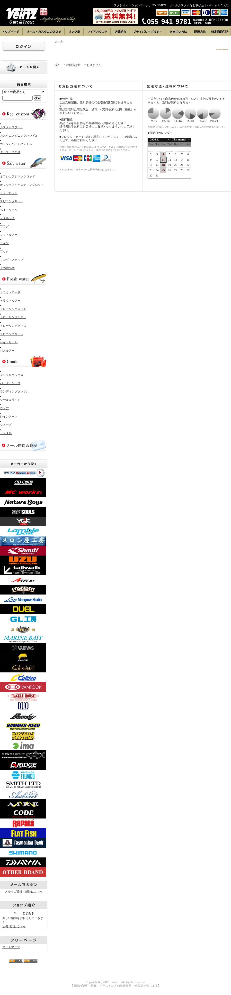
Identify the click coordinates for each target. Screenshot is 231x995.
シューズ (6, 425)
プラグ (4, 226)
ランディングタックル (14, 391)
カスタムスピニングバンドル (19, 135)
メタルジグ (7, 218)
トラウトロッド (10, 292)
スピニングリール (11, 201)
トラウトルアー (10, 300)
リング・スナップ (11, 259)
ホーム (58, 41)
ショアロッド (9, 193)
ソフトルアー (9, 234)
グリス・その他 (10, 152)
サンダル (6, 433)
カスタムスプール (11, 127)
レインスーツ (9, 416)
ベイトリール (9, 210)
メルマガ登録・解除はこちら (24, 891)
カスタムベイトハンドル (16, 144)
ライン (4, 243)
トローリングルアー (13, 317)
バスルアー (7, 350)
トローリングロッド (13, 309)
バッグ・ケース (10, 383)
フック (4, 251)
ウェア (4, 408)
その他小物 (7, 268)
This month (179, 139)
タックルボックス (11, 375)
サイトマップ (11, 947)
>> (188, 139)
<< (170, 139)
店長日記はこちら (14, 926)
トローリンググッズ (13, 325)
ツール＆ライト (10, 399)
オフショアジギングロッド (17, 176)
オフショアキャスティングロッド (22, 184)
